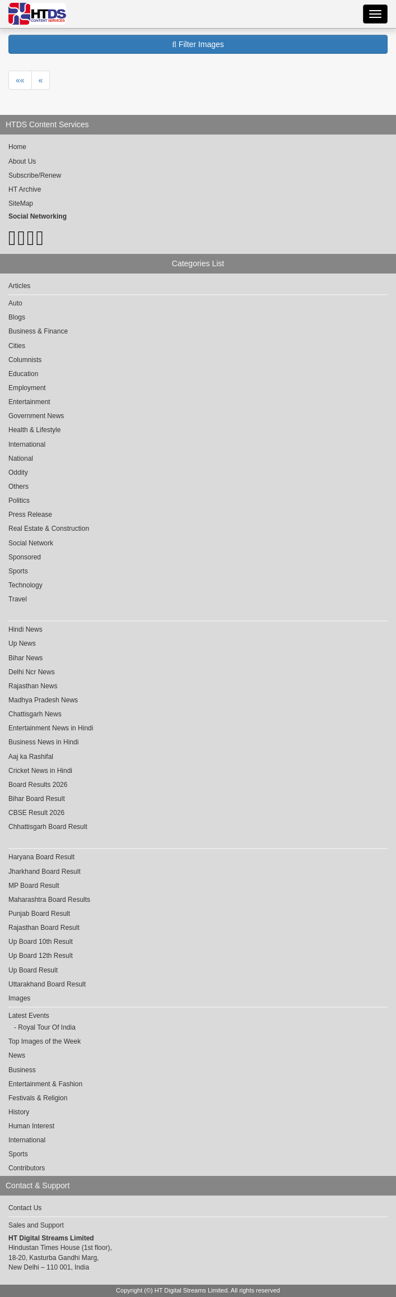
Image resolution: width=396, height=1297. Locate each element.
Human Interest (31, 1126)
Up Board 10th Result (40, 942)
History (18, 1112)
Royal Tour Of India (47, 1027)
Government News (36, 416)
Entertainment (29, 402)
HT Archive (24, 189)
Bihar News (25, 658)
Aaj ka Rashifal (30, 757)
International (26, 444)
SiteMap (20, 203)
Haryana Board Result (41, 857)
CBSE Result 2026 (36, 813)
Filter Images (198, 44)
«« (20, 80)
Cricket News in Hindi (40, 771)
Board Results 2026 (37, 785)
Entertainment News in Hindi (50, 728)
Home (17, 147)
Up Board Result (33, 970)
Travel (17, 599)
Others (18, 486)
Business (22, 1070)
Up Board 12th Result (40, 956)
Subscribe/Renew (34, 175)
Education (23, 374)
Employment (27, 388)
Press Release (30, 514)
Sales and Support (36, 1225)
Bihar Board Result (36, 799)
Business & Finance (38, 331)
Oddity (18, 472)
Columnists (24, 360)
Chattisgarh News (35, 714)
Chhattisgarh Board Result (47, 827)
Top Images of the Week (44, 1041)
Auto (15, 303)
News (16, 1055)
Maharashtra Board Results (49, 900)
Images (19, 998)
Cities (16, 346)
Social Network (30, 543)
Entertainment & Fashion (45, 1084)
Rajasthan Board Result (44, 928)
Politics (19, 500)
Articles (19, 286)
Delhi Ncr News (31, 672)
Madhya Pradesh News (43, 700)
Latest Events (28, 1016)
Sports (18, 571)
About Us (22, 161)
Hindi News (25, 629)
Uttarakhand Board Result (47, 984)
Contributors (26, 1168)
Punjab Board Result (39, 914)
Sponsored (24, 557)
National (20, 458)
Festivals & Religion (37, 1098)
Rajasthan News (32, 686)
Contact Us (24, 1208)
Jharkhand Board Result (44, 872)
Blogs (16, 317)
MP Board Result (33, 886)
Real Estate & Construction (48, 528)
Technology (25, 585)
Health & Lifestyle (34, 430)
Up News (22, 643)
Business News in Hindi (43, 742)
